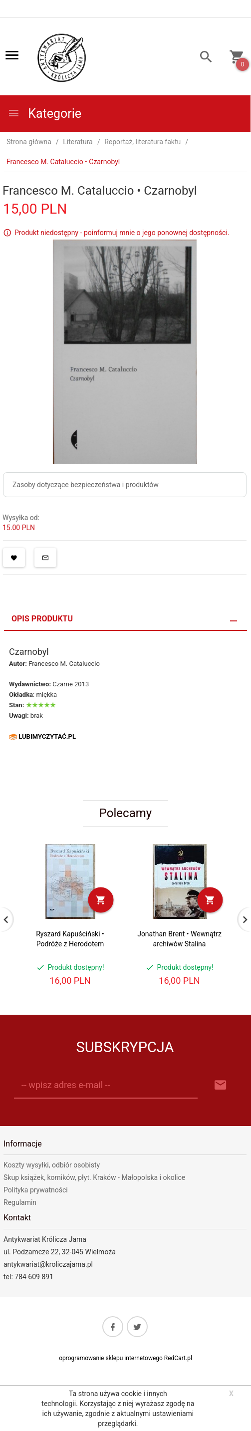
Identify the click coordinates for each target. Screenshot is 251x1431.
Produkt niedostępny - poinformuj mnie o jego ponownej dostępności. (122, 233)
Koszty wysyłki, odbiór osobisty (51, 1165)
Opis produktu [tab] (42, 618)
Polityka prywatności (35, 1190)
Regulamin (19, 1202)
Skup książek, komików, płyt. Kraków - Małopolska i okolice (94, 1177)
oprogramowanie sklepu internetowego (111, 1358)
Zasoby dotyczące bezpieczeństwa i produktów (85, 485)
